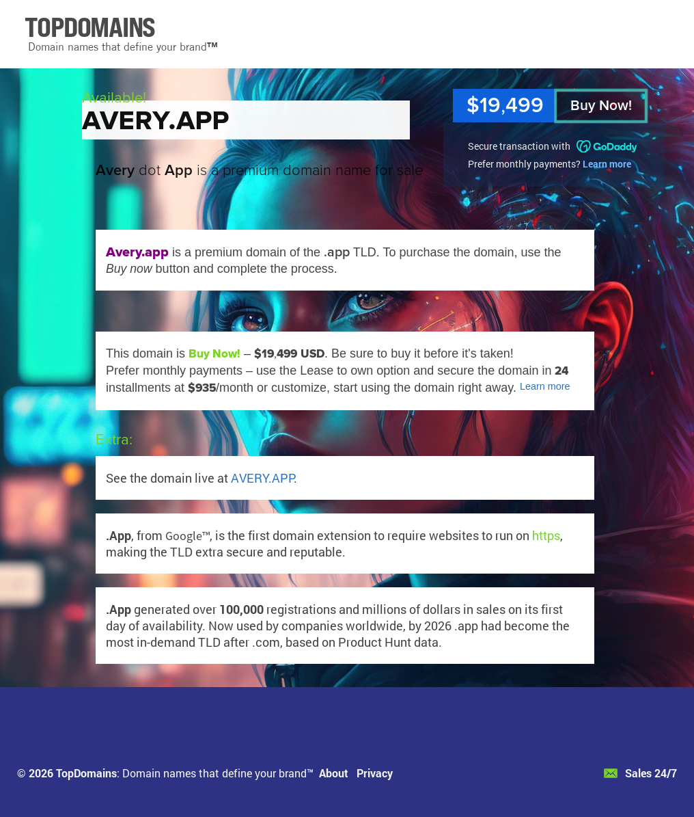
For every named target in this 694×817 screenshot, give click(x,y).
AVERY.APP (262, 478)
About (333, 773)
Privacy (375, 773)
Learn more (607, 163)
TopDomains (86, 773)
